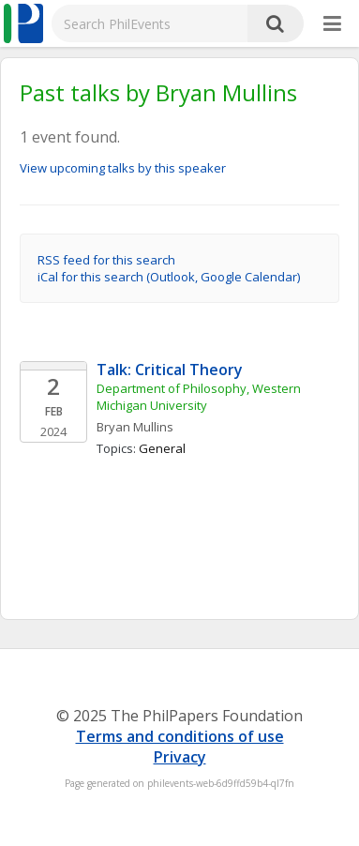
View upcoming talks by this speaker (123, 167)
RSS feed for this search (106, 259)
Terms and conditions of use (180, 736)
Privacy (180, 757)
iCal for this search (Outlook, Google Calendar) (168, 276)
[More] (332, 24)
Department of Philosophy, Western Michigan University (200, 397)
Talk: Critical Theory (170, 369)
